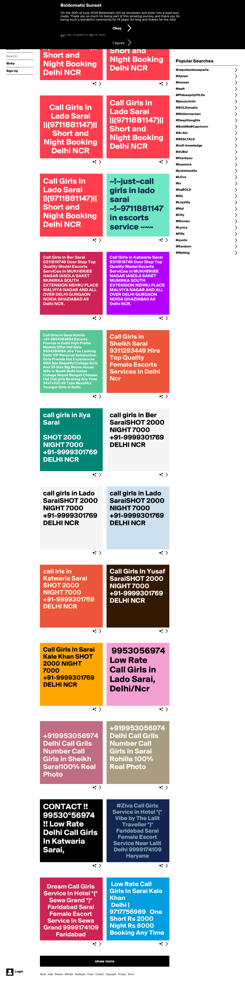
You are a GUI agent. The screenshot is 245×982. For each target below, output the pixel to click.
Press (90, 974)
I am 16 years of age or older (86, 34)
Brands (59, 974)
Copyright (111, 974)
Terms (131, 974)
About (43, 974)
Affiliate (69, 974)
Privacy (122, 974)
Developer (80, 974)
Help (50, 974)
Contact (99, 974)
